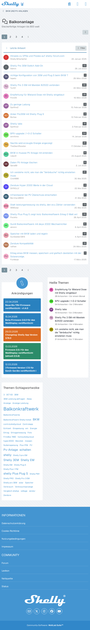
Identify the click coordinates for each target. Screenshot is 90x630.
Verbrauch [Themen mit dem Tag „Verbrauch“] (8, 486)
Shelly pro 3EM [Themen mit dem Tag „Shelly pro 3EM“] (10, 482)
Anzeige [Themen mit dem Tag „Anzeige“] (7, 403)
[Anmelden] (77, 4)
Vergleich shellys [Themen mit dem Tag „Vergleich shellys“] (11, 491)
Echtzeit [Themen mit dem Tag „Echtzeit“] (7, 428)
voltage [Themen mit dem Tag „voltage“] (24, 491)
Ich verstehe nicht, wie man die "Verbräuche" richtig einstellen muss (69, 332)
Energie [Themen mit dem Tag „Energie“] (33, 428)
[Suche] (69, 4)
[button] (85, 32)
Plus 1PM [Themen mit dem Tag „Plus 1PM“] (24, 445)
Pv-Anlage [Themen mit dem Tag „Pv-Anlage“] (10, 450)
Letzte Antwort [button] (17, 48)
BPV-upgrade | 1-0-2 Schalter (70, 301)
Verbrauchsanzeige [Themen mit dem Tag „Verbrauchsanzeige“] (24, 486)
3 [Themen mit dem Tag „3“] (4, 394)
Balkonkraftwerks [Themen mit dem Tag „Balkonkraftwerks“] (11, 415)
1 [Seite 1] (4, 36)
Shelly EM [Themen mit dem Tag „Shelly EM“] (27, 460)
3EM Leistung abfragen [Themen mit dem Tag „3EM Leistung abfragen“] (14, 399)
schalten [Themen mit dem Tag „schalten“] (25, 450)
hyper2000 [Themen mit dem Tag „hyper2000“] (8, 441)
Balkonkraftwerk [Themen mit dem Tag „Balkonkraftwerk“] (21, 409)
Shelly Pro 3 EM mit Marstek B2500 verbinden (70, 319)
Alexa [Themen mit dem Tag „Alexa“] (29, 399)
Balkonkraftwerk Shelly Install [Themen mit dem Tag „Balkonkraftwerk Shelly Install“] (17, 419)
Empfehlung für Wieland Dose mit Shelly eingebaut (71, 291)
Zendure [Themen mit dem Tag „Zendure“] (7, 495)
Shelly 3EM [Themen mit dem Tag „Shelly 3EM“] (11, 460)
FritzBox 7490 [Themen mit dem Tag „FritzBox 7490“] (9, 437)
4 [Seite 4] (22, 36)
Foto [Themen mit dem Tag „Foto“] (30, 432)
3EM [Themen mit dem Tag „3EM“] (16, 394)
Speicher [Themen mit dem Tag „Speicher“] (29, 482)
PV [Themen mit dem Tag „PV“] (31, 445)
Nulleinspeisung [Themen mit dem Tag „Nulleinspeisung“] (10, 445)
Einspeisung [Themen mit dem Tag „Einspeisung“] (18, 428)
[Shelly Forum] (13, 4)
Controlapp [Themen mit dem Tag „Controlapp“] (28, 424)
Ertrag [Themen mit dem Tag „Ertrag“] (6, 432)
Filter (81, 48)
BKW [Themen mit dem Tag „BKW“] (36, 419)
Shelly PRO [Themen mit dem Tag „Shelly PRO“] (8, 478)
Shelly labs (61, 309)
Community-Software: (45, 625)
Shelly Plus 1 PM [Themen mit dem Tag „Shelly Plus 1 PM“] (10, 469)
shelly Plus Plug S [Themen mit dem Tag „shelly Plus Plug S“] (15, 473)
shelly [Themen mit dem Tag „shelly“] (7, 455)
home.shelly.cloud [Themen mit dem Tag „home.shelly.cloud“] (26, 437)
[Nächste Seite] (28, 37)
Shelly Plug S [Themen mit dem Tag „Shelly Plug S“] (20, 465)
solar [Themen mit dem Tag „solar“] (21, 482)
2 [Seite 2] (10, 36)
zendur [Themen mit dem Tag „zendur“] (32, 491)
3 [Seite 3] (16, 36)
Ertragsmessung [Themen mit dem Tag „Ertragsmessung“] (18, 432)
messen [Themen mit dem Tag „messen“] (28, 441)
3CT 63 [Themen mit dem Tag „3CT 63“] (9, 394)
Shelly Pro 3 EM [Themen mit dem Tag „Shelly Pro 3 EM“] (22, 478)
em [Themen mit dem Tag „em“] (26, 428)
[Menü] (85, 4)
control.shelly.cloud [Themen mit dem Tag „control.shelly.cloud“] (12, 424)
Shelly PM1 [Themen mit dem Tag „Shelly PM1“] (35, 474)
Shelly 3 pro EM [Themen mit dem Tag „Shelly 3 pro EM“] (20, 455)
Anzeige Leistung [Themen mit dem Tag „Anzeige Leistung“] (20, 403)
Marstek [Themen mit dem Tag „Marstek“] (19, 441)
